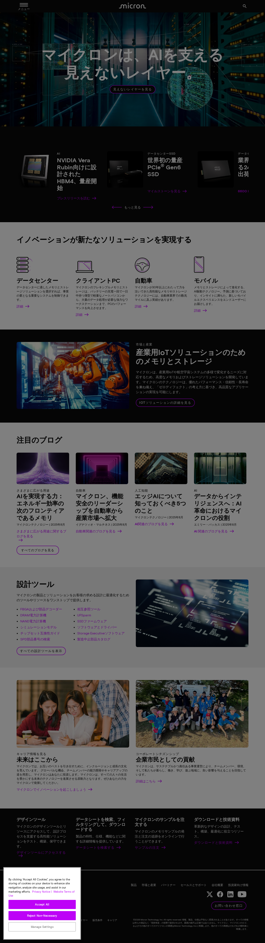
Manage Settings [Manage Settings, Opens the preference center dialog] (42, 926)
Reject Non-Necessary (42, 915)
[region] (42, 903)
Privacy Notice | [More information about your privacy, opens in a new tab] (42, 891)
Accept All (42, 904)
